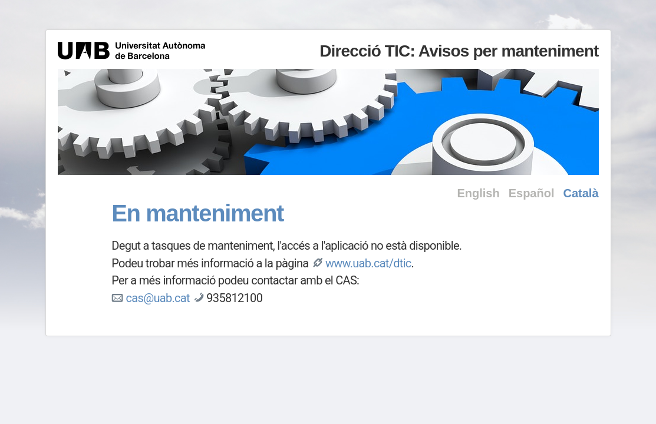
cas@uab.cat (158, 298)
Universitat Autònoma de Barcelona (131, 50)
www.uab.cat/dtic (368, 263)
